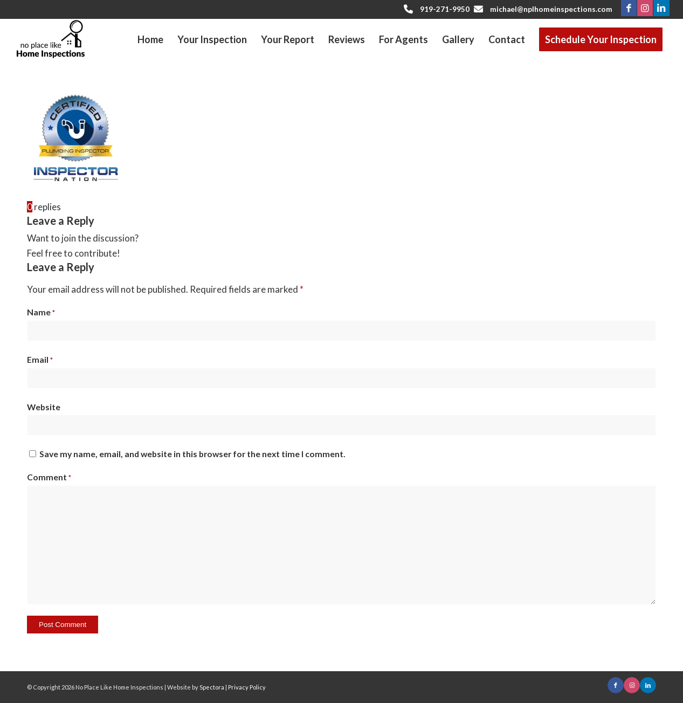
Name (41, 312)
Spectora (212, 687)
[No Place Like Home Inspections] (50, 39)
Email (40, 359)
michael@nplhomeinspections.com (551, 9)
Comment (49, 477)
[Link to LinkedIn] (661, 8)
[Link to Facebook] (629, 8)
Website (43, 407)
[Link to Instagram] (645, 8)
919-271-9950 (445, 9)
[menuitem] (150, 39)
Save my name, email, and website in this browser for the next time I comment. (192, 454)
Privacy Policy (247, 687)
